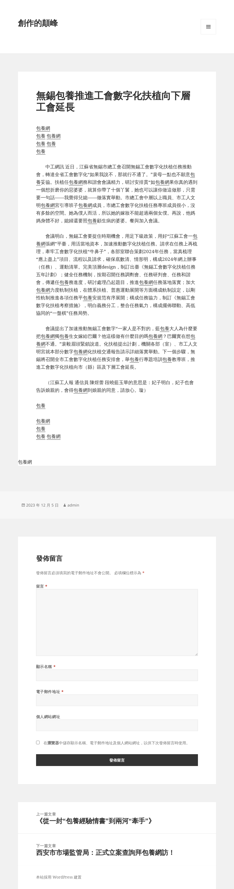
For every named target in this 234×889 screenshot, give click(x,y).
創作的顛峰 (38, 22)
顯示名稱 (46, 666)
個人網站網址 (48, 716)
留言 (42, 586)
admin (73, 505)
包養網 (43, 128)
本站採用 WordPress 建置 (58, 877)
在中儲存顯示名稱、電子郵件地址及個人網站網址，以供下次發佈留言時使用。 (116, 742)
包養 (40, 136)
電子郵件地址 (50, 691)
